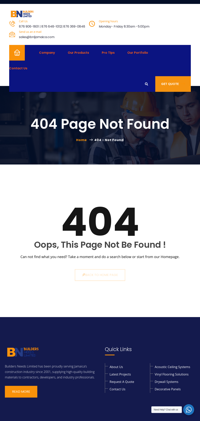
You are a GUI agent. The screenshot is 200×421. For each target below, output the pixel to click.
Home (14, 52)
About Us (116, 367)
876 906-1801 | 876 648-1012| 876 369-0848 (52, 26)
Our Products (78, 52)
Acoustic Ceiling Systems (172, 367)
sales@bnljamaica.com (36, 37)
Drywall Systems (166, 382)
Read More (21, 391)
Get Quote (173, 84)
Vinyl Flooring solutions (171, 374)
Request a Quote (122, 382)
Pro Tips (108, 52)
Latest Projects (120, 374)
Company (47, 52)
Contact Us (18, 68)
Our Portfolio (137, 52)
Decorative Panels (168, 389)
